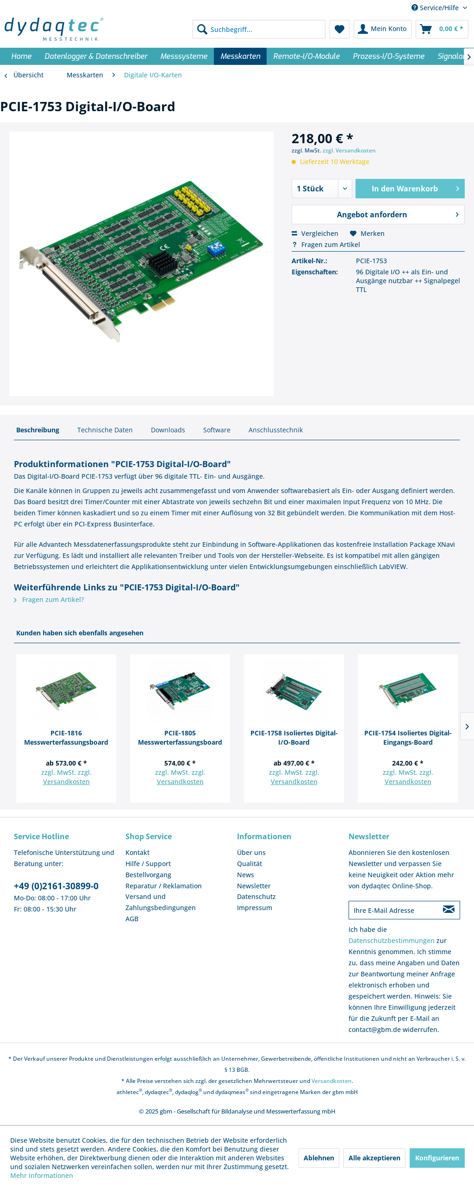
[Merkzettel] (339, 29)
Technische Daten (105, 429)
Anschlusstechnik (276, 429)
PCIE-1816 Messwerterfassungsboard (66, 737)
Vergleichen (315, 233)
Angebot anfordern (398, 213)
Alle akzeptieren (374, 1157)
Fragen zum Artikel (326, 244)
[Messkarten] (240, 56)
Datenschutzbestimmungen (392, 940)
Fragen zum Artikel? (49, 599)
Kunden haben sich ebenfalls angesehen (79, 632)
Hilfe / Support (148, 863)
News (245, 874)
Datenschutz (256, 896)
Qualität (249, 863)
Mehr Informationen (41, 1175)
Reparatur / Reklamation (163, 885)
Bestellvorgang (148, 874)
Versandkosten (66, 781)
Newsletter (254, 885)
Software (217, 429)
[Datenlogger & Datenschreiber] (96, 56)
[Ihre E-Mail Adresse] (393, 910)
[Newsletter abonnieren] (448, 910)
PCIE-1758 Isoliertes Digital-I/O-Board (294, 737)
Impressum (254, 907)
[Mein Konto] (383, 29)
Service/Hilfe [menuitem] (436, 7)
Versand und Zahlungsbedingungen (160, 902)
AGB (131, 918)
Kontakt (137, 852)
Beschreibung (37, 429)
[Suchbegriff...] (259, 29)
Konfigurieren (437, 1157)
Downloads (168, 429)
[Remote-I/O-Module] (306, 56)
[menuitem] (259, 29)
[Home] (21, 56)
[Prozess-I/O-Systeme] (388, 56)
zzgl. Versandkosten (349, 150)
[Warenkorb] (442, 29)
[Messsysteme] (184, 56)
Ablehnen (319, 1157)
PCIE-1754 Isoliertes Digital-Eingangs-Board (408, 737)
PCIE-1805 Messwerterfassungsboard (180, 737)
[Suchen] (202, 29)
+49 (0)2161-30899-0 (56, 886)
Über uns (251, 852)
